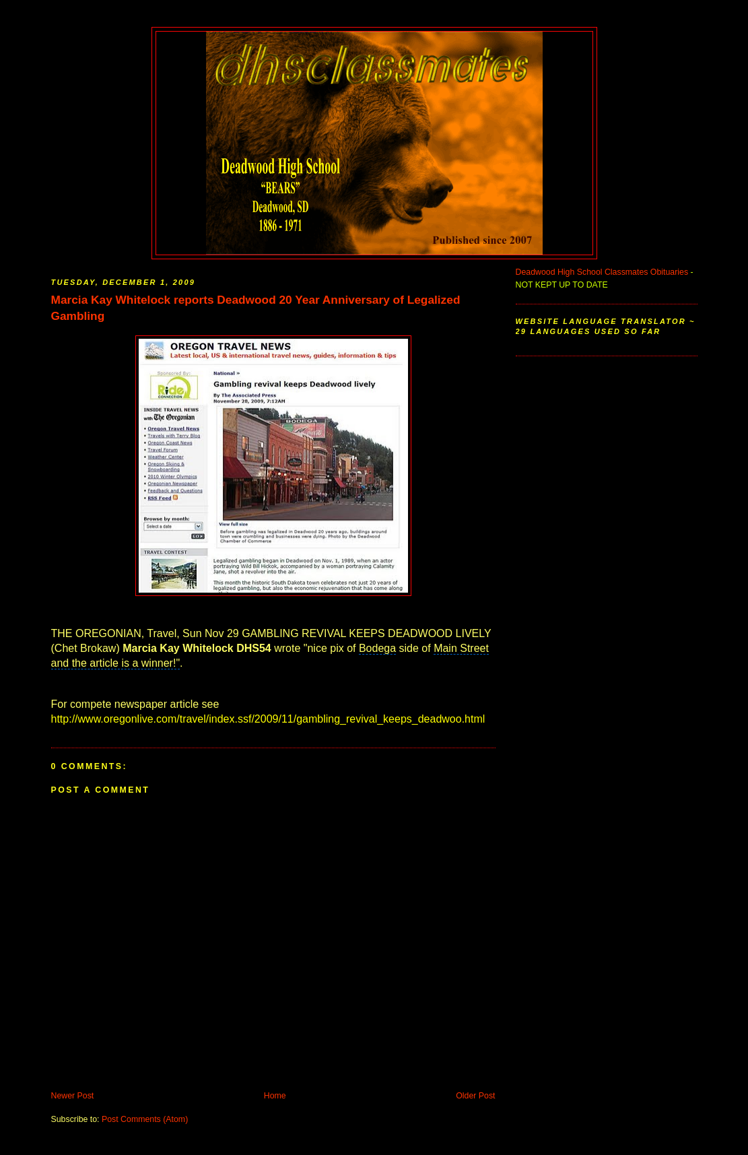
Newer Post (72, 1095)
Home (275, 1095)
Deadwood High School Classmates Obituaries (602, 272)
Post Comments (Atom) (145, 1119)
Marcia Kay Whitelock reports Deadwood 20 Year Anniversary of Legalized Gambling (256, 308)
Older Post (475, 1095)
